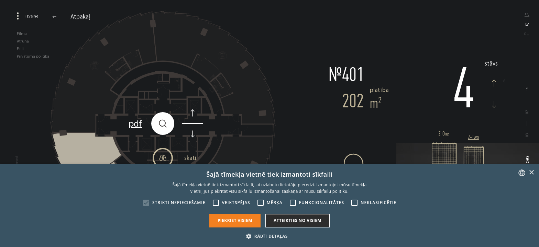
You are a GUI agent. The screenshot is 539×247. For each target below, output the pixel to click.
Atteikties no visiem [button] (297, 220)
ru (526, 34)
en (527, 14)
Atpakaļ (80, 16)
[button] (269, 236)
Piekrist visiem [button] (235, 220)
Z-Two (473, 137)
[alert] (269, 205)
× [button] (531, 172)
